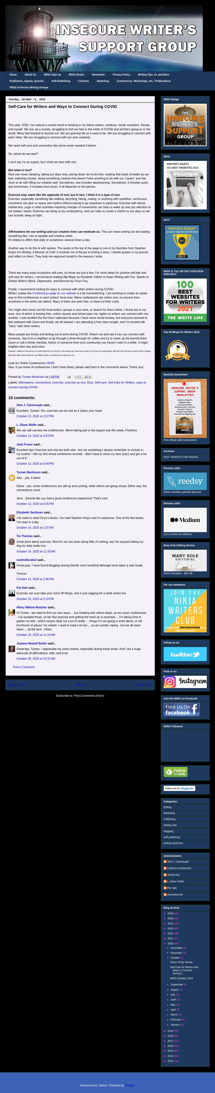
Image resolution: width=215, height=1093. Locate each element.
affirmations (26, 382)
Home (13, 74)
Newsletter (98, 74)
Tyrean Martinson (29, 472)
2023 (171, 928)
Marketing (103, 81)
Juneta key (173, 874)
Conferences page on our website (54, 293)
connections (43, 382)
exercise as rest (75, 382)
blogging (168, 831)
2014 (171, 1056)
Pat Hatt (22, 587)
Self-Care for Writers (121, 382)
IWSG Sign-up (52, 74)
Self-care (100, 382)
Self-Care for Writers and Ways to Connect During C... (184, 970)
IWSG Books (76, 74)
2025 (171, 918)
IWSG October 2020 (181, 978)
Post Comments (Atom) (89, 695)
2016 (171, 1045)
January (175, 1024)
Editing (168, 807)
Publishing (170, 819)
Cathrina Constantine (179, 868)
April (173, 1009)
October (175, 957)
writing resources (173, 843)
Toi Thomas (25, 536)
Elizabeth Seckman (30, 512)
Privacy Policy (121, 74)
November (177, 952)
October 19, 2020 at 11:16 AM (36, 634)
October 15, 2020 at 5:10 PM (35, 598)
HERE (50, 363)
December (177, 947)
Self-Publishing (61, 81)
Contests (83, 81)
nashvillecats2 (27, 559)
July (173, 994)
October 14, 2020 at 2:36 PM (35, 579)
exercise (57, 382)
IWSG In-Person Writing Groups (29, 87)
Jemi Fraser (25, 444)
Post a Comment (24, 667)
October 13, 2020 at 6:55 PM (35, 503)
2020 (171, 943)
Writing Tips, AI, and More (153, 74)
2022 (171, 933)
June (174, 999)
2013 (171, 1060)
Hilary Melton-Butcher (32, 607)
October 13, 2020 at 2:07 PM (35, 416)
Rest (90, 382)
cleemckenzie (175, 894)
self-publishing (172, 837)
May (173, 1004)
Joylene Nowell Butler (32, 643)
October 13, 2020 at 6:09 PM (35, 463)
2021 (171, 938)
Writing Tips (170, 825)
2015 (171, 1050)
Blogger (130, 1085)
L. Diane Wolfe (27, 424)
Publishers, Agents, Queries (27, 81)
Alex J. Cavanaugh (30, 405)
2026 (171, 913)
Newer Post (17, 685)
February (176, 1019)
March (174, 1014)
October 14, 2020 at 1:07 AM (35, 527)
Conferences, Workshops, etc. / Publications (144, 81)
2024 (171, 923)
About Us (30, 74)
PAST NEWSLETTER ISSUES (181, 457)
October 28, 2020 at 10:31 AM (36, 658)
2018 (171, 1035)
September (177, 984)
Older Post (143, 685)
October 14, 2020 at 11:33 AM (36, 551)
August (175, 989)
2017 (171, 1040)
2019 (171, 1030)
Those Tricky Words (181, 962)
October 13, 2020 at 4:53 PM (35, 435)
